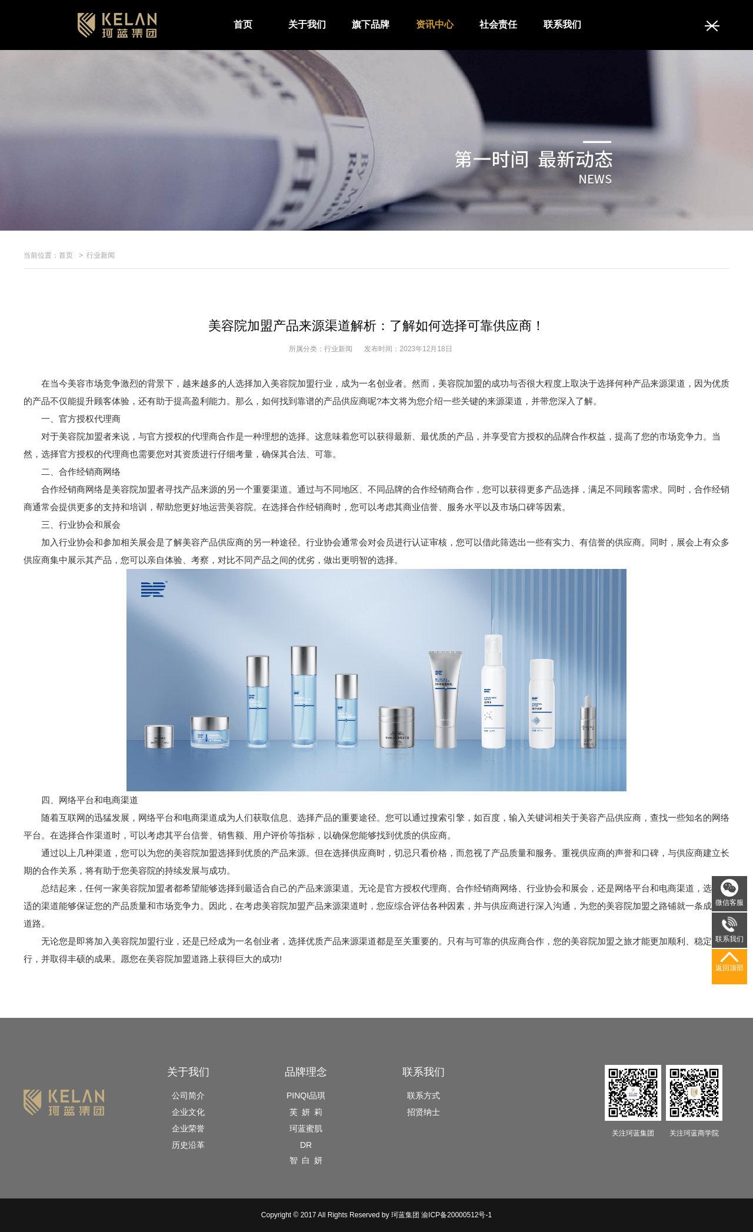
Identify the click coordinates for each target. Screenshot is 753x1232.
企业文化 (188, 1112)
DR (306, 1145)
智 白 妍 (305, 1160)
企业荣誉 (188, 1128)
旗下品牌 (370, 24)
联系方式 (423, 1095)
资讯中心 (435, 24)
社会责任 (498, 24)
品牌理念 (306, 1072)
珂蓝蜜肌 (305, 1128)
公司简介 (188, 1095)
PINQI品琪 (305, 1095)
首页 (243, 24)
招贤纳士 (423, 1112)
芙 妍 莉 (305, 1112)
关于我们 (307, 24)
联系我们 (562, 24)
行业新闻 (100, 255)
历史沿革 (188, 1145)
